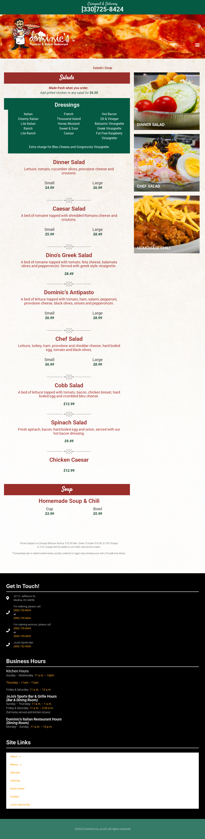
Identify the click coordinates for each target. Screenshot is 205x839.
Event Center (17, 788)
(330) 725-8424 (22, 610)
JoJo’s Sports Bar (20, 804)
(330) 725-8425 (22, 618)
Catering (15, 780)
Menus (16, 764)
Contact (14, 796)
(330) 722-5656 (22, 646)
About (15, 756)
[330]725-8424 (102, 9)
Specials (15, 772)
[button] (197, 45)
